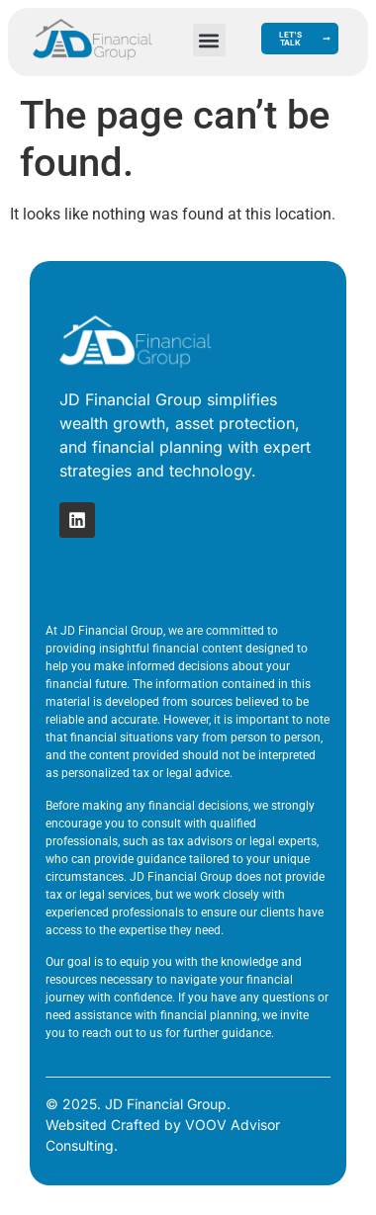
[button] (209, 40)
